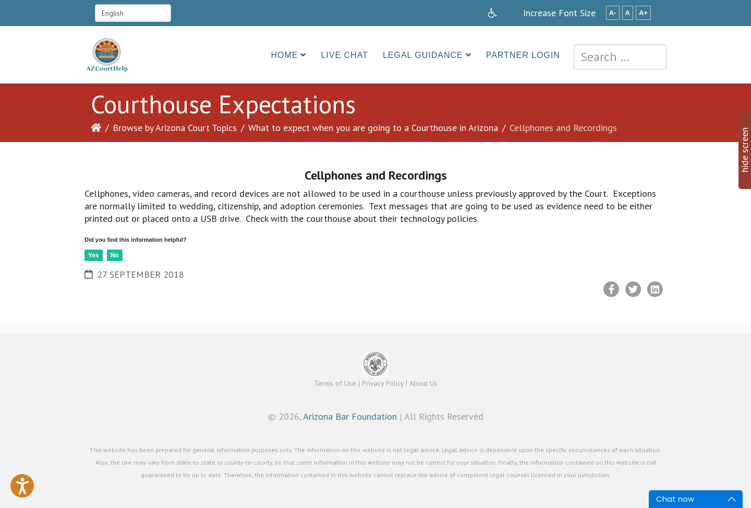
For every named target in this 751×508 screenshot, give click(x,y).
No (115, 255)
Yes (93, 255)
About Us (423, 383)
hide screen (744, 149)
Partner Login (523, 55)
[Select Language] (133, 13)
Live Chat (344, 55)
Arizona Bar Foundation (350, 416)
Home (284, 55)
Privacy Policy (383, 383)
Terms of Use (335, 383)
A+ (643, 13)
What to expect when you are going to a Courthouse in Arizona (373, 128)
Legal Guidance (423, 55)
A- (612, 13)
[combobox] (620, 56)
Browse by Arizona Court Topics (175, 128)
